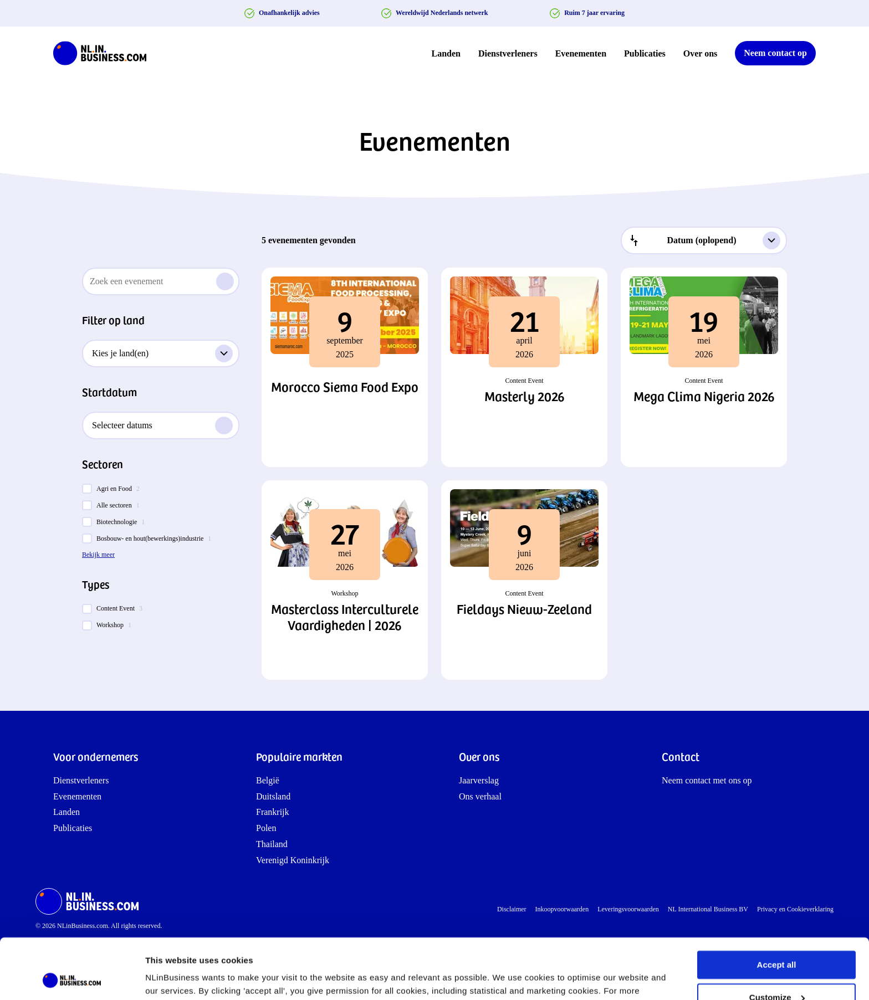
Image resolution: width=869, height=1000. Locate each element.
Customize (777, 940)
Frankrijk (272, 812)
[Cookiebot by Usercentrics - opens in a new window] (71, 978)
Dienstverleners (508, 53)
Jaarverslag (479, 780)
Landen (446, 53)
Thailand (272, 844)
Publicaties (645, 53)
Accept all (776, 908)
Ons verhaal (480, 796)
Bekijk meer (98, 554)
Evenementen (580, 53)
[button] (345, 367)
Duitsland (273, 796)
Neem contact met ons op (707, 780)
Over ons (700, 53)
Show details (171, 978)
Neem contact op (775, 53)
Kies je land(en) (162, 353)
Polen (266, 828)
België (267, 780)
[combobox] (704, 240)
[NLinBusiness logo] (104, 53)
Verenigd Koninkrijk (292, 860)
